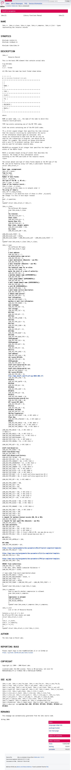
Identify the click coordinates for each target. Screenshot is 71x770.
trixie (50, 744)
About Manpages (17, 3)
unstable (8, 6)
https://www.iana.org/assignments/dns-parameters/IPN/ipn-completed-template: (31, 558)
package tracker (54, 728)
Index (7, 3)
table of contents (55, 736)
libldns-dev (15, 6)
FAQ (25, 3)
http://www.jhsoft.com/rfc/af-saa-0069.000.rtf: (26, 376)
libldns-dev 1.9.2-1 (39, 757)
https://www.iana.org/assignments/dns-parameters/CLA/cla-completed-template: (31, 553)
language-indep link (55, 725)
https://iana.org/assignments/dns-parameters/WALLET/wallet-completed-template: (32, 548)
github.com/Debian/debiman (24, 766)
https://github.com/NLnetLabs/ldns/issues (17, 652)
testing (51, 746)
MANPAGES (8, 0)
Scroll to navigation (8, 11)
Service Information (35, 3)
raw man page (54, 731)
